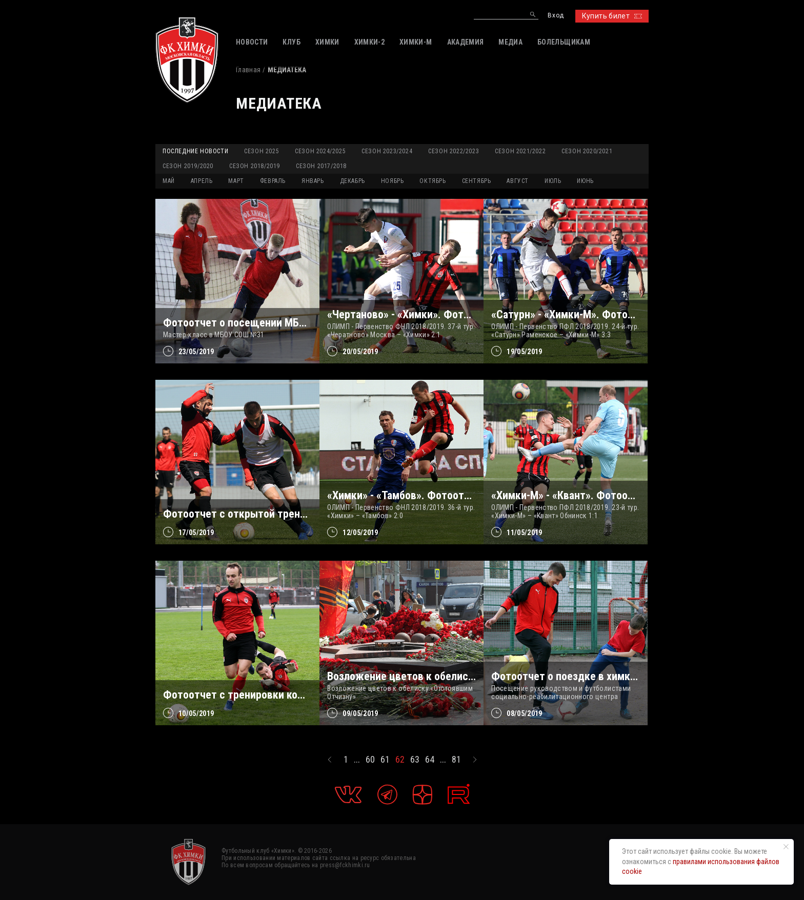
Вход (556, 15)
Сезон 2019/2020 (188, 166)
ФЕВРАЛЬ (273, 181)
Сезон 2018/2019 (254, 166)
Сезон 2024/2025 (320, 151)
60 (370, 759)
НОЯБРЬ (392, 181)
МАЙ (169, 181)
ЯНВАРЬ (313, 181)
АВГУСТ (518, 181)
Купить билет (612, 16)
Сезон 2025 (261, 151)
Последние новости (195, 151)
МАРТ (236, 181)
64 (429, 759)
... (357, 759)
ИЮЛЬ (553, 181)
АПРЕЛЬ (202, 181)
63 (414, 759)
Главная (248, 70)
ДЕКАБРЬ (352, 181)
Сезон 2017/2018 (321, 166)
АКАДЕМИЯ (465, 42)
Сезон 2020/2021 (586, 151)
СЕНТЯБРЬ (476, 181)
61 (385, 759)
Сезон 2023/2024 (386, 151)
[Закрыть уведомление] (786, 847)
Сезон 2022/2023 (453, 151)
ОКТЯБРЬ (432, 181)
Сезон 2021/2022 (520, 151)
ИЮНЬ (585, 181)
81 (456, 759)
